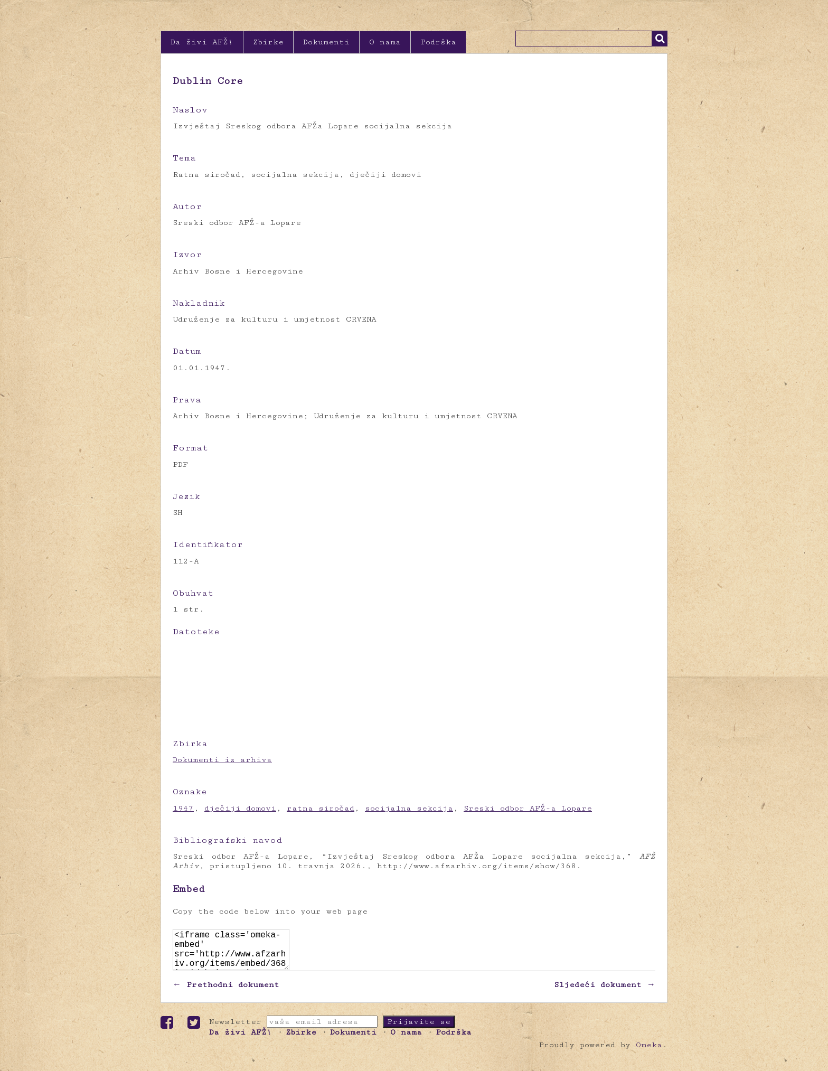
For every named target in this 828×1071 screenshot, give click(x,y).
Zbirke (268, 41)
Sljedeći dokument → (604, 993)
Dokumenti (326, 41)
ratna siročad (320, 808)
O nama (385, 41)
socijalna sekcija (409, 808)
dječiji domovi (240, 808)
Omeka (649, 1053)
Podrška (438, 41)
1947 (183, 808)
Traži (659, 38)
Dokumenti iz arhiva (222, 759)
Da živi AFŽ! (202, 41)
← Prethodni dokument (226, 993)
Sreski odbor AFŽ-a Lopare (528, 808)
